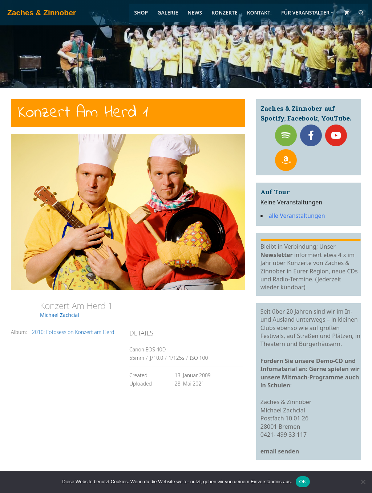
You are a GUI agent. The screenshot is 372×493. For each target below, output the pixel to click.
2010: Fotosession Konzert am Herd (73, 332)
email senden (279, 451)
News (194, 12)
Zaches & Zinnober (41, 12)
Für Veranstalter (308, 12)
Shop (141, 12)
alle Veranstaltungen (297, 216)
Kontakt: (259, 12)
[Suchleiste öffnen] (361, 13)
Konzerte (224, 12)
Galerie (167, 12)
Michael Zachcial (59, 314)
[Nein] (363, 481)
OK (302, 481)
